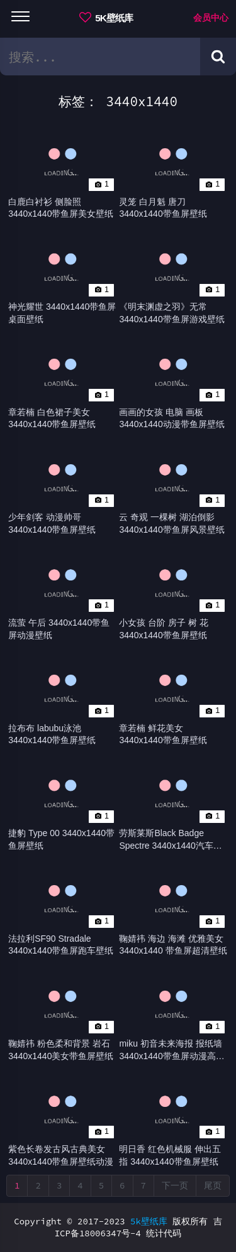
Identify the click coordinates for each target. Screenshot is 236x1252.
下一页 (175, 1185)
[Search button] (218, 56)
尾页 (213, 1185)
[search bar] (100, 56)
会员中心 (210, 18)
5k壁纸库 (148, 1221)
